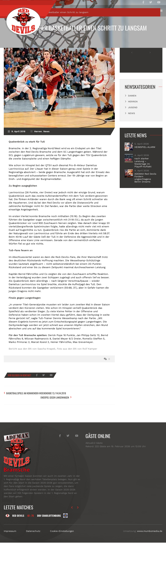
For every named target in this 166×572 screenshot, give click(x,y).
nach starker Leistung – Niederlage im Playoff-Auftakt (142, 193)
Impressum (10, 560)
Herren (26, 43)
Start (13, 43)
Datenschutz (33, 560)
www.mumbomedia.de (149, 560)
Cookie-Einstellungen (62, 560)
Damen (132, 126)
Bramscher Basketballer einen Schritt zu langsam (83, 27)
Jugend (132, 138)
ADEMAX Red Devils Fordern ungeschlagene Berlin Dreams (145, 209)
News (46, 162)
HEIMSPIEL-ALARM (144, 178)
